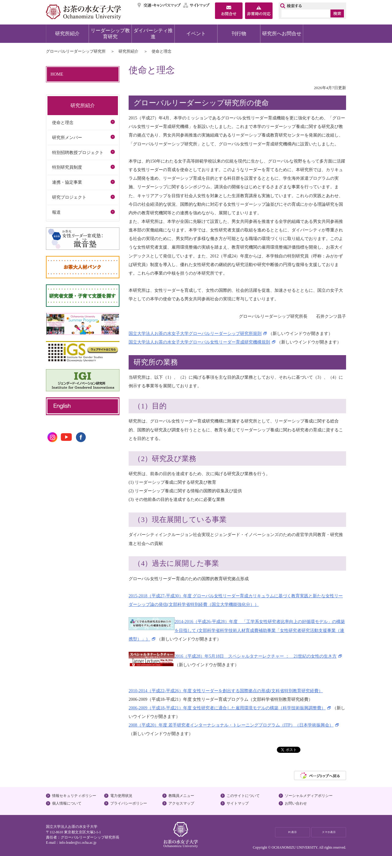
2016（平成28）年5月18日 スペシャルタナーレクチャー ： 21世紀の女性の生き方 (256, 656)
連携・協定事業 (67, 182)
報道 (56, 212)
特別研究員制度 (67, 167)
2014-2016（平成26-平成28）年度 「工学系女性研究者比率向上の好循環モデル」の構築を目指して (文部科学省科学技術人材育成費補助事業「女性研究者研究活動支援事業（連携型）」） (237, 630)
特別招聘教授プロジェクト (78, 152)
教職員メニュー (181, 796)
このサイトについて (243, 796)
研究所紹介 (67, 33)
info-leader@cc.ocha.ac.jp (77, 842)
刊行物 (239, 33)
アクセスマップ (181, 803)
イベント (196, 33)
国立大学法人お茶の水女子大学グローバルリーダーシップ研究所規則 (195, 333)
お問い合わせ (296, 803)
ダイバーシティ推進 (153, 33)
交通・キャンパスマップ (159, 5)
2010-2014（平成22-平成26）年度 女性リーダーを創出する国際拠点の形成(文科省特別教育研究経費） (226, 690)
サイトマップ (196, 5)
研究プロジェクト (69, 197)
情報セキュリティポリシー (74, 796)
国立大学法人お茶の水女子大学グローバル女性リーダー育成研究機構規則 (199, 342)
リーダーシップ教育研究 (110, 33)
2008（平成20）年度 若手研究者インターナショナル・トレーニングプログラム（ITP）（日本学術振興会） (231, 725)
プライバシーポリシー (128, 803)
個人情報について (66, 803)
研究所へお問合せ (281, 33)
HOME (57, 74)
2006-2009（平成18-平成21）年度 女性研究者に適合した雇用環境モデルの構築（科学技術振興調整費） (227, 707)
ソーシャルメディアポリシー (309, 796)
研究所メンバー (67, 137)
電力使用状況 (121, 796)
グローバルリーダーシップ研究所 (76, 51)
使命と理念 (63, 122)
